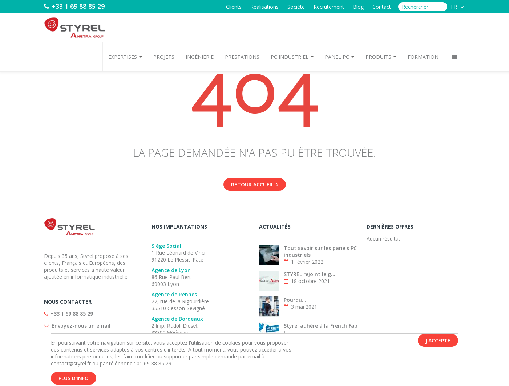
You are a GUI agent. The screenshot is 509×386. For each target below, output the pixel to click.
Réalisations (264, 6)
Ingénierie (200, 56)
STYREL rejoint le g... (309, 274)
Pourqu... (295, 299)
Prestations (242, 56)
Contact (381, 6)
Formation (423, 56)
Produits (380, 56)
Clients (234, 6)
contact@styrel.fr (71, 366)
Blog (358, 6)
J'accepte (438, 343)
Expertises (125, 56)
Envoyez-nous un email (81, 325)
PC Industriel (292, 56)
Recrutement (329, 6)
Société (296, 6)
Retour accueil (254, 184)
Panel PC (339, 56)
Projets (163, 56)
